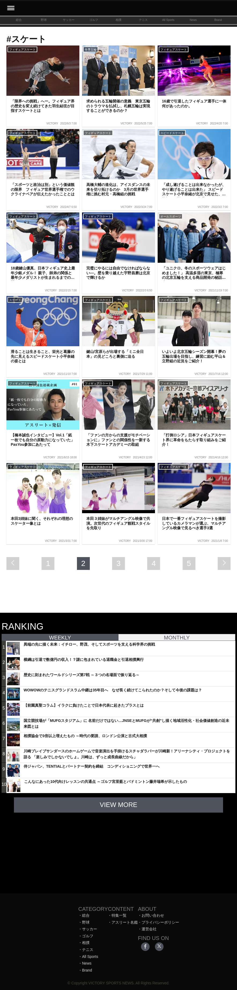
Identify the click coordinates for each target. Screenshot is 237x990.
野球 (44, 19)
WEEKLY (60, 638)
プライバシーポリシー (160, 922)
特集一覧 (119, 915)
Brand (218, 19)
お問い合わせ (153, 915)
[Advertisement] (118, 850)
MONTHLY (177, 638)
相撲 (118, 19)
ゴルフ (93, 19)
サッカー (69, 19)
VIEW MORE (118, 804)
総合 (19, 19)
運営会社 (149, 929)
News (193, 19)
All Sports (168, 19)
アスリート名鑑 (125, 922)
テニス (143, 19)
